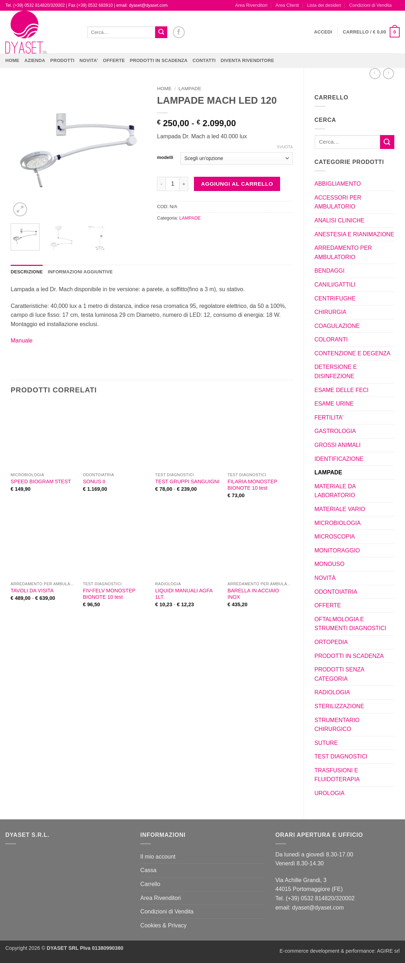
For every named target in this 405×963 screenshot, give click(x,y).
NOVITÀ (325, 578)
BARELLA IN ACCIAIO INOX (253, 594)
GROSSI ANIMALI (338, 445)
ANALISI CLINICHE (339, 220)
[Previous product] (388, 73)
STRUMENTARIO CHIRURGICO (337, 724)
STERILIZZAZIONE (339, 706)
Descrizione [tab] (27, 271)
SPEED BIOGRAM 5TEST (41, 481)
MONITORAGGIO (337, 550)
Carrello (150, 884)
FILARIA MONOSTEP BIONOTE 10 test (252, 485)
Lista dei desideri (324, 5)
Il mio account (157, 857)
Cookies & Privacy (163, 925)
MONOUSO (329, 564)
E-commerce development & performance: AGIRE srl (339, 951)
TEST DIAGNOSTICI (341, 756)
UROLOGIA (329, 793)
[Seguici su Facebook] (179, 32)
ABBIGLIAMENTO (338, 184)
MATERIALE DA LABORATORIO (335, 491)
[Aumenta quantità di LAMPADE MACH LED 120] (184, 184)
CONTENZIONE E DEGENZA (352, 353)
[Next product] (374, 73)
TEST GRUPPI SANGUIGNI (187, 481)
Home (12, 60)
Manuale (21, 341)
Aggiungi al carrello (237, 184)
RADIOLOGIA (332, 692)
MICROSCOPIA (335, 537)
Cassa (148, 870)
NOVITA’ (88, 60)
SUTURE (326, 743)
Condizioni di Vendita (370, 5)
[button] (323, 32)
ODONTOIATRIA (336, 592)
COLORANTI (331, 339)
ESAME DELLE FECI (342, 390)
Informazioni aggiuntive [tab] (80, 271)
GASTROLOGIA (335, 431)
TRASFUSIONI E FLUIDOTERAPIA (337, 775)
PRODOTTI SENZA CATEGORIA (339, 674)
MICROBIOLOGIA (338, 523)
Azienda (34, 60)
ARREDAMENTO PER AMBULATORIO (343, 252)
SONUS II (94, 481)
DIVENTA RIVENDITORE (247, 60)
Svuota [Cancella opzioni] (285, 147)
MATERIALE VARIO (340, 509)
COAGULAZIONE (337, 326)
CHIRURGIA (331, 312)
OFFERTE (114, 60)
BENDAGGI (329, 271)
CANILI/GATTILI (335, 285)
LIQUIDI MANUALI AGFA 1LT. (183, 594)
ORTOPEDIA (331, 642)
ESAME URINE (334, 404)
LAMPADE (328, 472)
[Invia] (161, 32)
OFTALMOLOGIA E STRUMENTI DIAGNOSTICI (350, 624)
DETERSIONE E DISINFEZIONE (336, 371)
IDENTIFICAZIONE (339, 459)
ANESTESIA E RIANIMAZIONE (354, 234)
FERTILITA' (329, 417)
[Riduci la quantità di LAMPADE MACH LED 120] (161, 184)
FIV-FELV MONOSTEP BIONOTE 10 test (109, 594)
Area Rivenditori (251, 5)
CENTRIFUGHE (335, 298)
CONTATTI (204, 60)
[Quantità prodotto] (172, 184)
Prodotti (62, 60)
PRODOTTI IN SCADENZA (159, 60)
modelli (165, 157)
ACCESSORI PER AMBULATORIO (338, 202)
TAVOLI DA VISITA (32, 590)
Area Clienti (287, 5)
